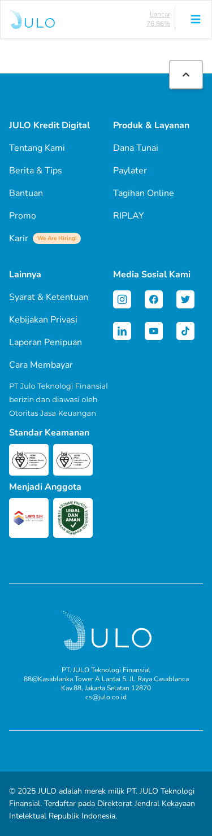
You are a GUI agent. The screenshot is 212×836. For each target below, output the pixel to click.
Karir (45, 238)
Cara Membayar (41, 365)
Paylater (130, 170)
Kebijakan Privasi (43, 320)
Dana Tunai (135, 148)
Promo (22, 216)
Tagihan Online (143, 193)
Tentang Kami (37, 148)
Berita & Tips (35, 170)
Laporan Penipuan (45, 342)
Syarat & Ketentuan (48, 297)
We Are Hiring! (56, 238)
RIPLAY (128, 216)
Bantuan (26, 193)
